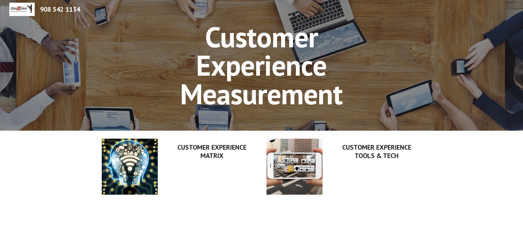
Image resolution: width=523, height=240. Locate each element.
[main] (261, 65)
